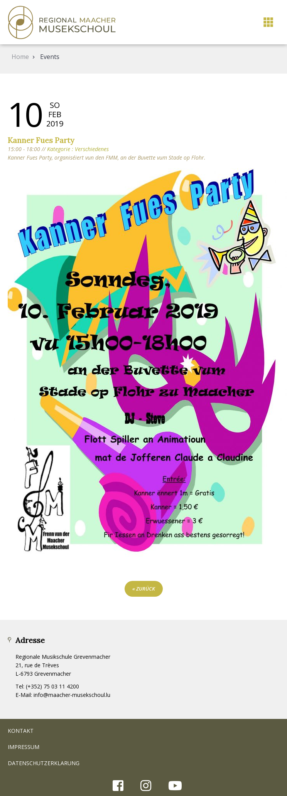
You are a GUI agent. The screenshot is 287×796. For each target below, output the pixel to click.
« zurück (143, 588)
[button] (268, 22)
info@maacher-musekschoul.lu (72, 694)
